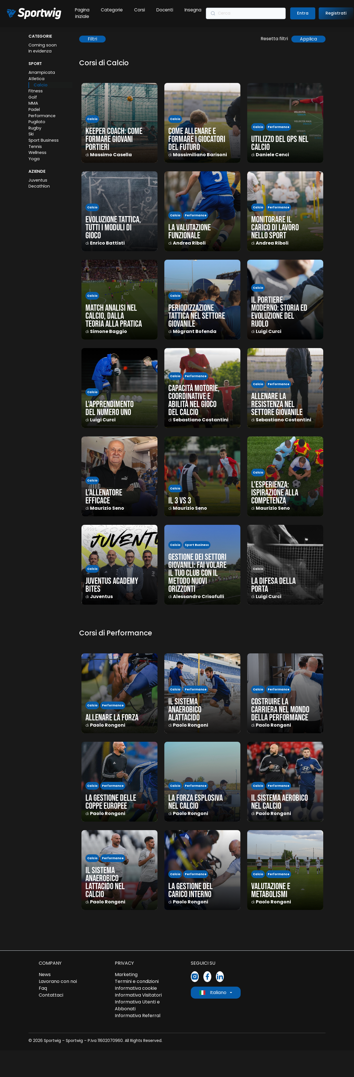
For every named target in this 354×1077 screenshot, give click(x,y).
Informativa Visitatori (138, 995)
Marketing (126, 974)
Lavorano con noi (58, 981)
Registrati (336, 13)
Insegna (193, 10)
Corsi (139, 10)
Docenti (164, 10)
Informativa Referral (137, 1015)
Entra (302, 13)
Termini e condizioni (137, 981)
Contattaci (51, 995)
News (45, 974)
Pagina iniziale (82, 13)
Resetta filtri (274, 38)
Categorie (112, 10)
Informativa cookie (136, 988)
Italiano (212, 992)
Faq (43, 988)
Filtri (92, 39)
